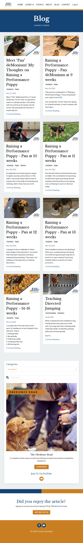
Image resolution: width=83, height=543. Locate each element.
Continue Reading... (13, 116)
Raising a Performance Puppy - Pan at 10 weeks (20, 156)
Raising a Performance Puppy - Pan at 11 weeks (59, 156)
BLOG (56, 4)
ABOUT (48, 4)
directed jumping (51, 319)
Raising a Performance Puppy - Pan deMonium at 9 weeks (60, 71)
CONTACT (65, 4)
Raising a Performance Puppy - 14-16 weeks (19, 312)
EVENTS (39, 4)
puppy (17, 91)
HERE (60, 99)
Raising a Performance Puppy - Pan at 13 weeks (59, 234)
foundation (10, 91)
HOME (20, 4)
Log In (75, 4)
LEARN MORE (41, 474)
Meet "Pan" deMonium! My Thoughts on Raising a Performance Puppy (21, 73)
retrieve (23, 169)
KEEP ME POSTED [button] (41, 519)
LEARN (29, 4)
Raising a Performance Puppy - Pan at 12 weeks (20, 234)
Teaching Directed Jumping (54, 309)
